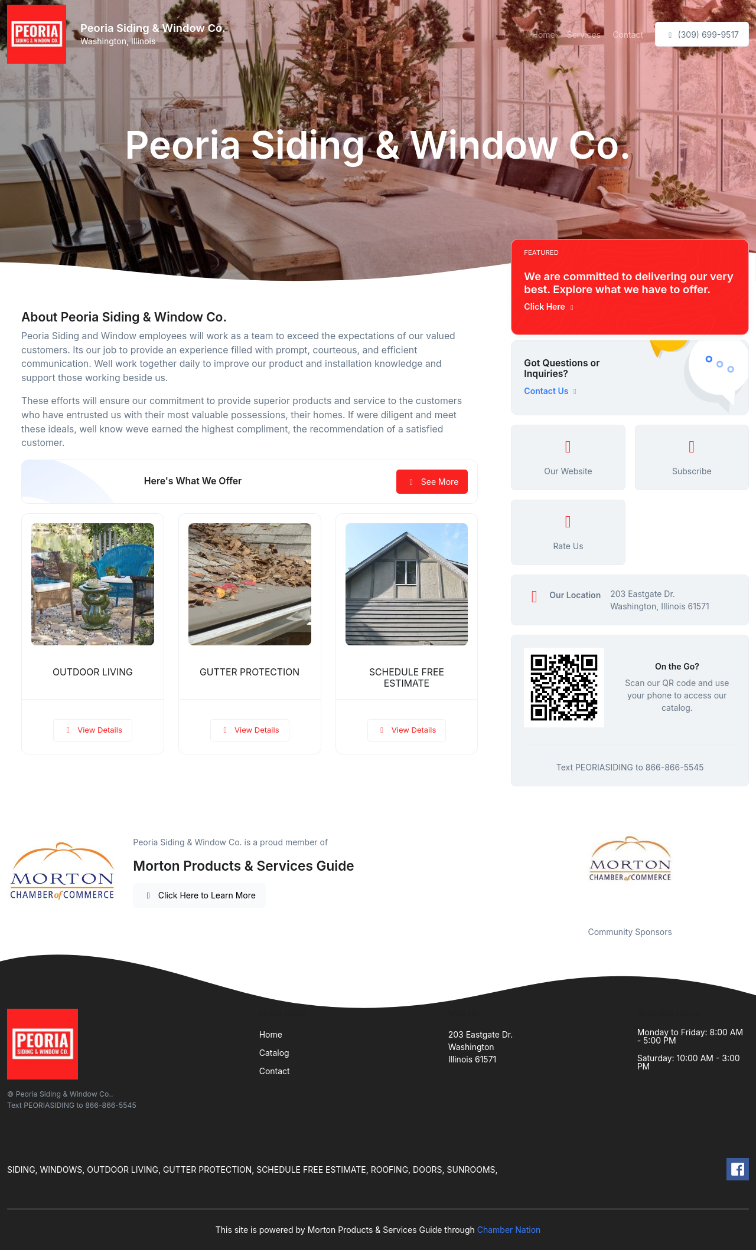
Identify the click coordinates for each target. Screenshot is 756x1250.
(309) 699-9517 (702, 34)
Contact (627, 34)
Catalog (274, 1053)
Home (543, 34)
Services (584, 34)
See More (432, 482)
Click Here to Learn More (199, 895)
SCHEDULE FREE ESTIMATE (406, 678)
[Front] (39, 34)
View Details (92, 729)
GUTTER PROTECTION (249, 672)
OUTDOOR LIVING (93, 672)
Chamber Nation (509, 1230)
